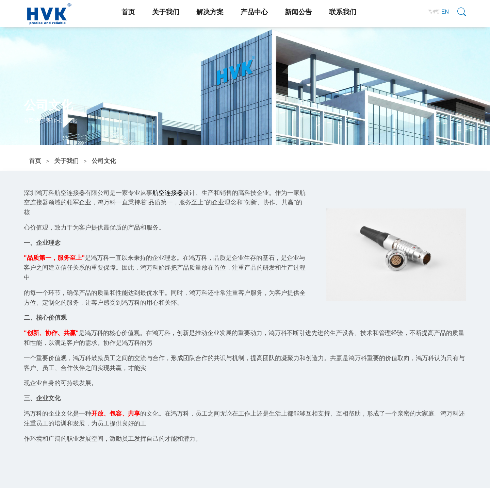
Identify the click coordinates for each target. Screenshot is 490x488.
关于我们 (165, 12)
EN (445, 12)
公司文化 (67, 120)
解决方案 (210, 12)
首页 (128, 12)
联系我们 (342, 12)
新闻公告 (298, 12)
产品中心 (254, 12)
